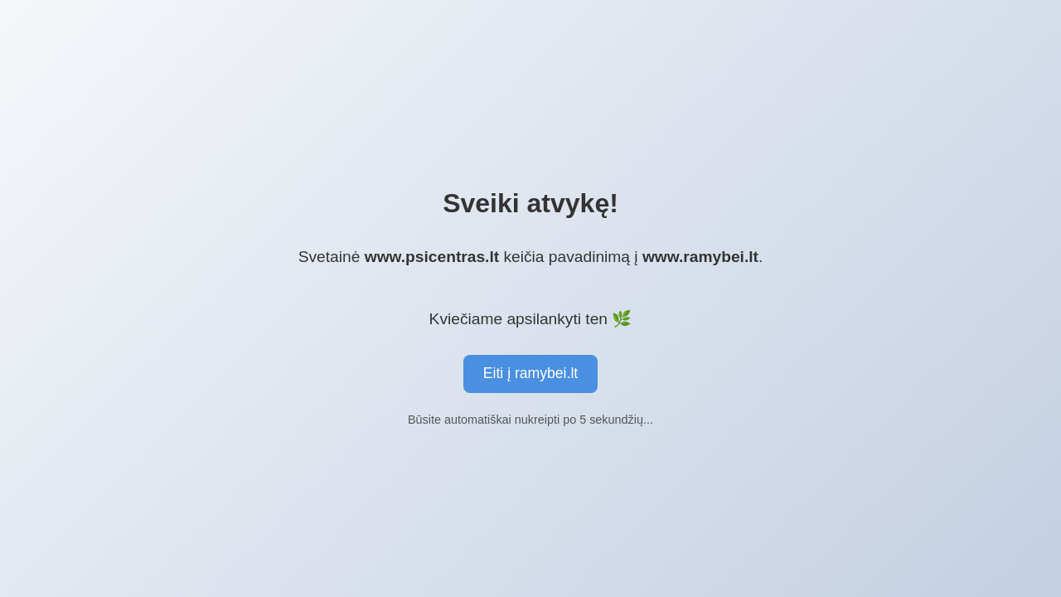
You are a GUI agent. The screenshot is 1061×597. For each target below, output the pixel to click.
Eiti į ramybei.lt (530, 373)
